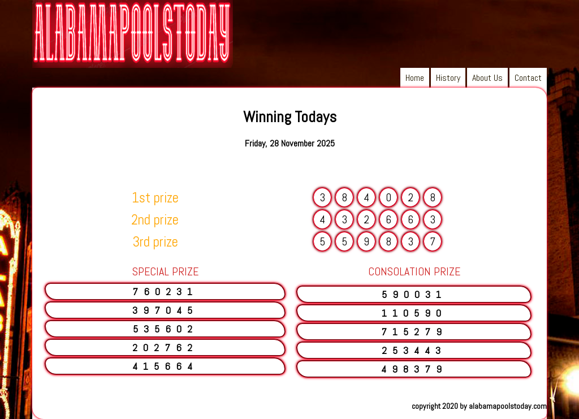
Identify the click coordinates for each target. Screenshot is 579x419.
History (448, 78)
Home (414, 78)
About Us (487, 78)
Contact (528, 78)
